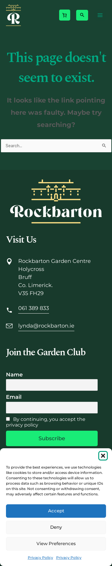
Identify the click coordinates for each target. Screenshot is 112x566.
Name (14, 374)
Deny (56, 527)
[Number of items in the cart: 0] (64, 15)
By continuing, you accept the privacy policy (45, 422)
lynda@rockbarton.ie (46, 325)
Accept (56, 511)
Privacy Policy (40, 557)
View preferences (56, 543)
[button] (103, 456)
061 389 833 (33, 308)
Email (14, 397)
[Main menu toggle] (100, 15)
